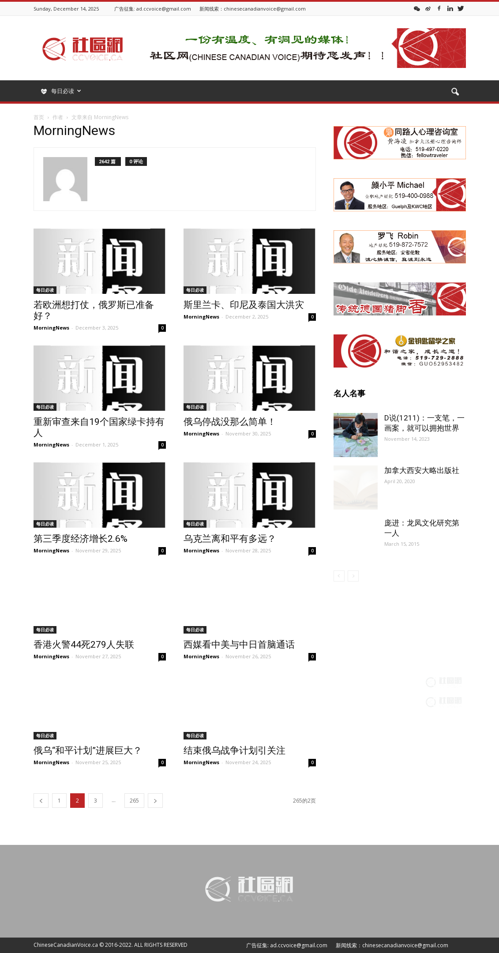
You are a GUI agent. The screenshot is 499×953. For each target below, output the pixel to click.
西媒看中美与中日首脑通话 (239, 644)
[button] (455, 92)
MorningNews (51, 327)
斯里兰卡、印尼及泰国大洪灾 (244, 305)
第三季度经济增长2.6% (81, 538)
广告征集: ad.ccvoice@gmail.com (152, 8)
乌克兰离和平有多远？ (230, 538)
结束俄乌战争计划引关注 (234, 750)
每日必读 (45, 290)
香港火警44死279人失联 (84, 644)
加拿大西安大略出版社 (421, 470)
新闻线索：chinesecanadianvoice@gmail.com (252, 8)
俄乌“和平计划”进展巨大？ (88, 750)
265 (134, 800)
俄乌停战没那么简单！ (230, 421)
